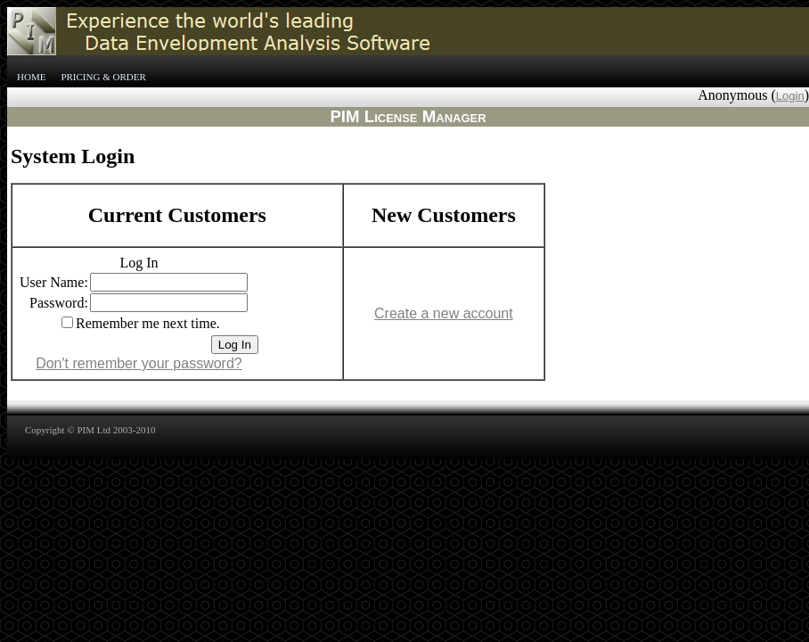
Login (790, 96)
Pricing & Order (103, 76)
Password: (58, 302)
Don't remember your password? (139, 363)
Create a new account (443, 313)
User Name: (54, 282)
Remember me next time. (148, 323)
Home (31, 76)
